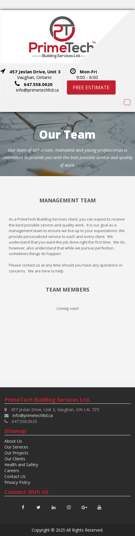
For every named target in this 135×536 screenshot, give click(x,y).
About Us (13, 441)
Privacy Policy (17, 482)
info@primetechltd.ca (37, 90)
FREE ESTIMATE (91, 87)
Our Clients (14, 458)
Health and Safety (21, 464)
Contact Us (15, 476)
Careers (11, 470)
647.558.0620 (38, 84)
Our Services (16, 447)
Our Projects (16, 453)
